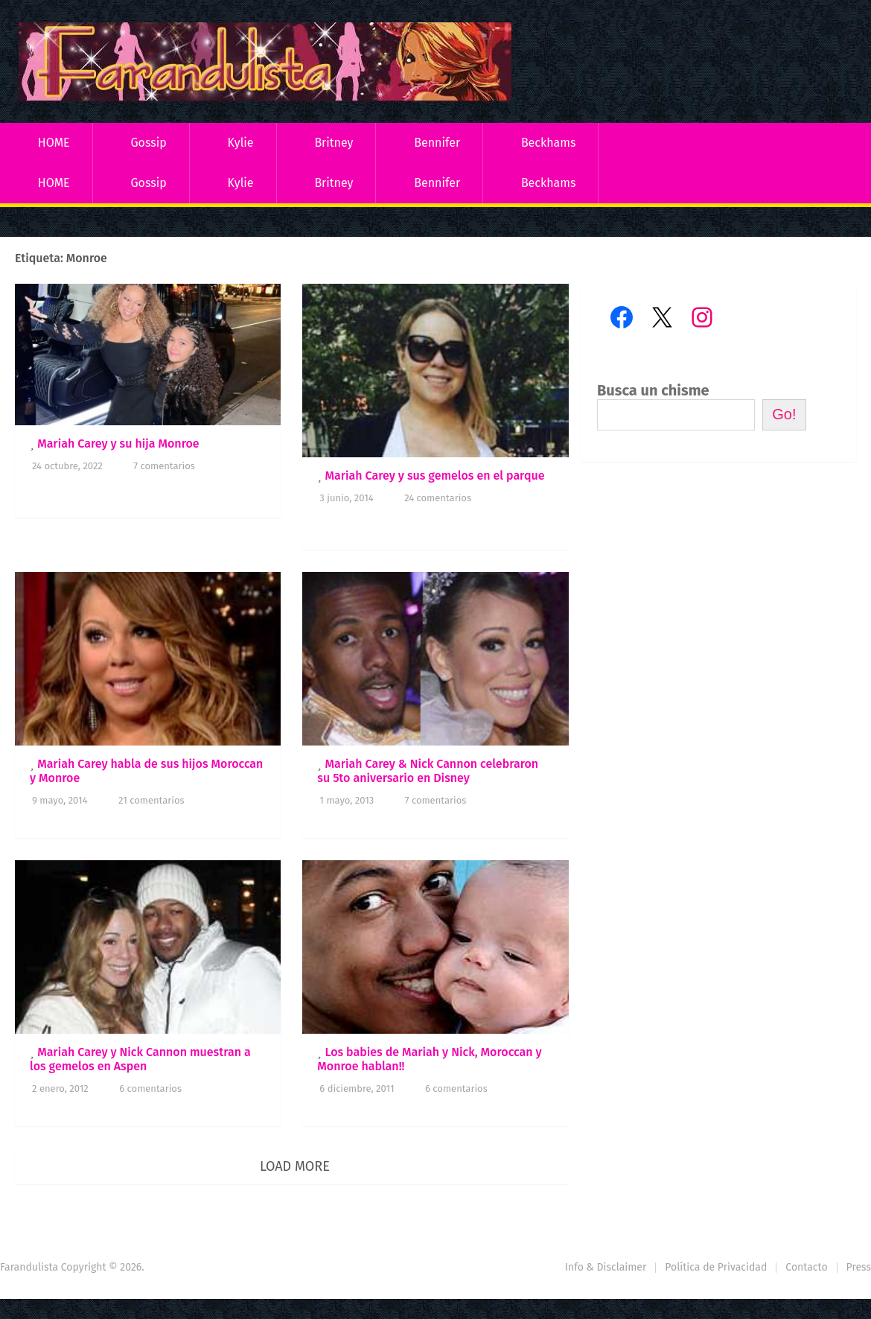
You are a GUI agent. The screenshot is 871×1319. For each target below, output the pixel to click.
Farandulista (29, 1267)
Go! (784, 414)
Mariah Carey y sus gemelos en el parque (434, 475)
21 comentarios (151, 800)
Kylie (241, 143)
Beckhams (548, 143)
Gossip (148, 143)
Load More (295, 1166)
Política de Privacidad (716, 1267)
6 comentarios (150, 1088)
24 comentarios (437, 497)
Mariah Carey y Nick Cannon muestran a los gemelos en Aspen (140, 1059)
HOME (54, 143)
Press (858, 1267)
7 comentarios (164, 465)
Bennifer (437, 143)
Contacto (806, 1267)
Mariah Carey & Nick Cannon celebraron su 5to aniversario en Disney (427, 771)
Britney (333, 143)
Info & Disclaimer (606, 1267)
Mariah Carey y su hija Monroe (118, 443)
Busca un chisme (653, 390)
